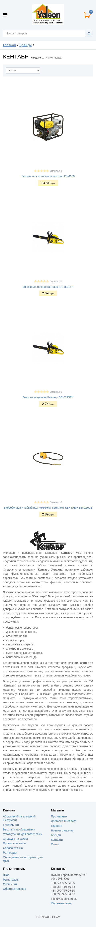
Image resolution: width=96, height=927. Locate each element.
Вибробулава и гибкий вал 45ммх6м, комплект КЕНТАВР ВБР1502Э (48, 507)
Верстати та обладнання (19, 829)
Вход (6, 875)
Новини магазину (62, 830)
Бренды (25, 45)
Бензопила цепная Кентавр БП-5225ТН (48, 397)
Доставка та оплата (64, 821)
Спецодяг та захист (15, 838)
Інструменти (11, 824)
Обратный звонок (14, 888)
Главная (9, 45)
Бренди (56, 835)
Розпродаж (10, 852)
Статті (55, 844)
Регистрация (11, 879)
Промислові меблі (14, 843)
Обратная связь (61, 903)
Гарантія (56, 825)
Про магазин (59, 816)
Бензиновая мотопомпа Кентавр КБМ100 (48, 176)
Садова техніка (13, 847)
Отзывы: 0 (56, 171)
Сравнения (10, 884)
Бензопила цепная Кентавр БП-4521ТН (48, 286)
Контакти (57, 839)
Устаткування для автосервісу (22, 834)
